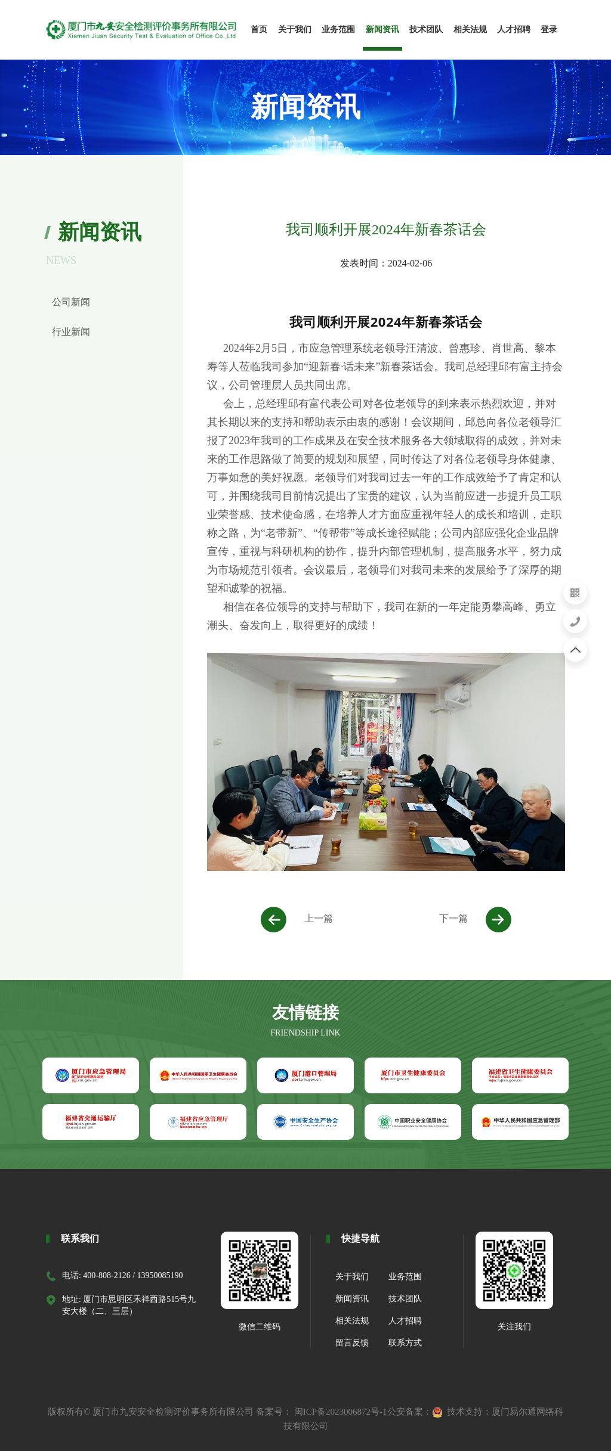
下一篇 (475, 919)
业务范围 (405, 1276)
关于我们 (352, 1276)
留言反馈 (352, 1342)
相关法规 (352, 1320)
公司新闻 (71, 302)
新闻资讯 (352, 1298)
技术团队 (405, 1298)
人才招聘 (405, 1320)
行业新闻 (71, 332)
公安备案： (415, 1411)
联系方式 (405, 1342)
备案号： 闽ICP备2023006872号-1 (321, 1411)
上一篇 (297, 919)
